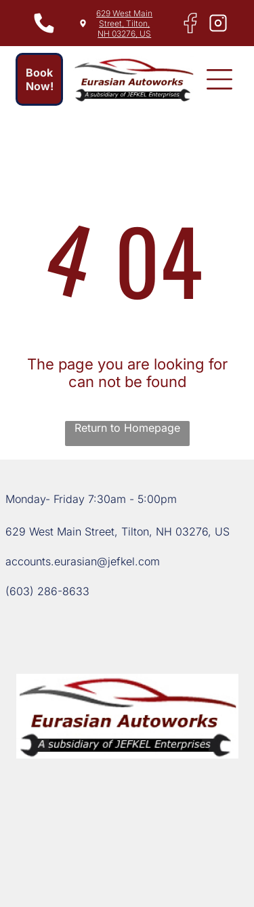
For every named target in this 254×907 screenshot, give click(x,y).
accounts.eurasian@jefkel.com (82, 561)
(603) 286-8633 (47, 591)
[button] (219, 79)
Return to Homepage (127, 428)
